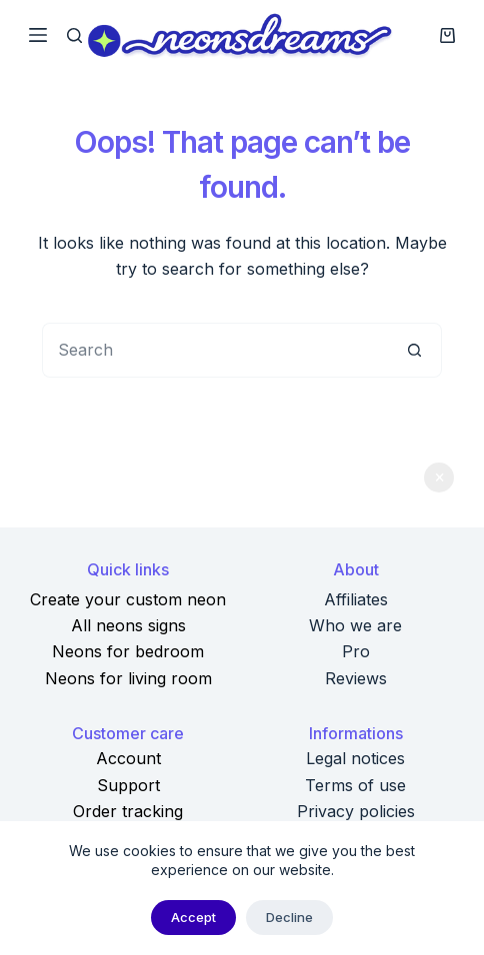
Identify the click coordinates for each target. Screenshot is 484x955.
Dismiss (439, 477)
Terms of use (355, 785)
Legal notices (355, 758)
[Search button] (414, 350)
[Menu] (38, 35)
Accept (193, 917)
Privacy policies (356, 811)
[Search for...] (214, 350)
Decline (289, 917)
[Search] (74, 35)
